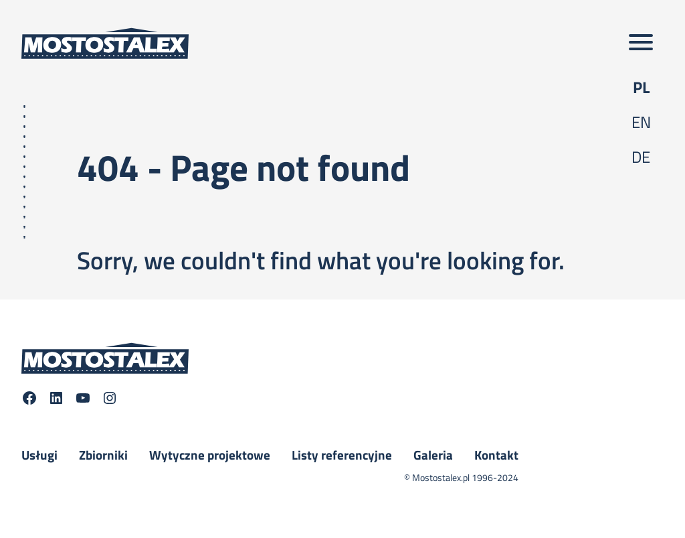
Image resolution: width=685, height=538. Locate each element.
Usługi (39, 455)
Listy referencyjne (342, 455)
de (640, 157)
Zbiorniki (103, 455)
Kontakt (496, 455)
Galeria (433, 455)
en (641, 122)
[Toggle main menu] (641, 43)
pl (641, 87)
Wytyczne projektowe (209, 455)
